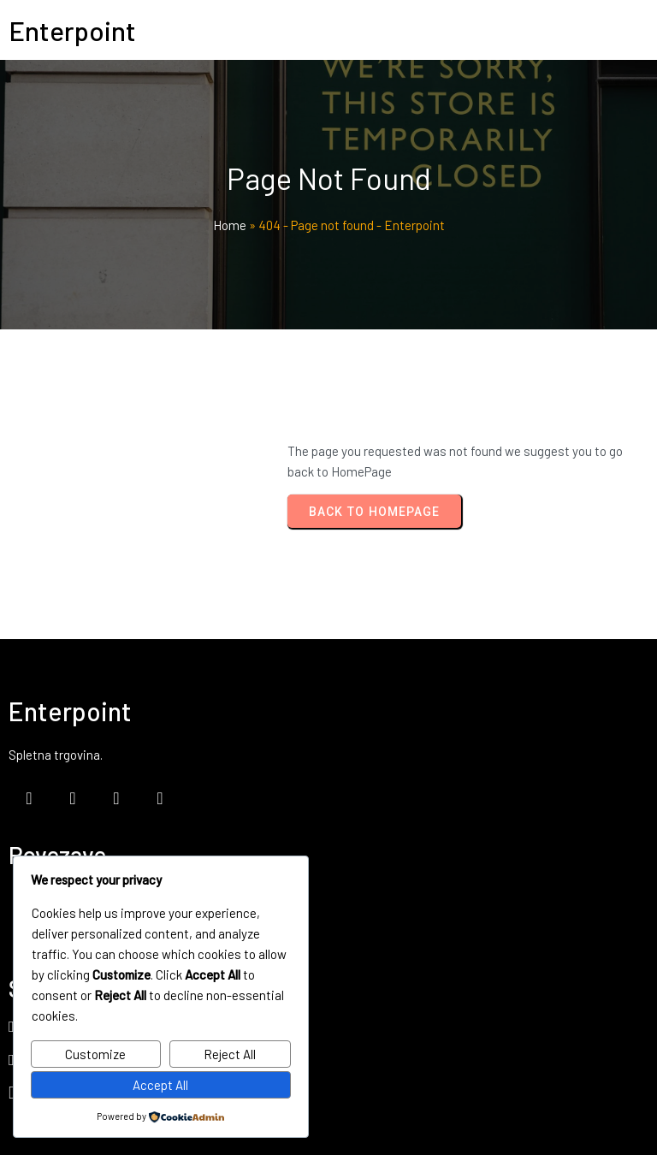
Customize (95, 1054)
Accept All (160, 1085)
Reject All (230, 1054)
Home (229, 226)
